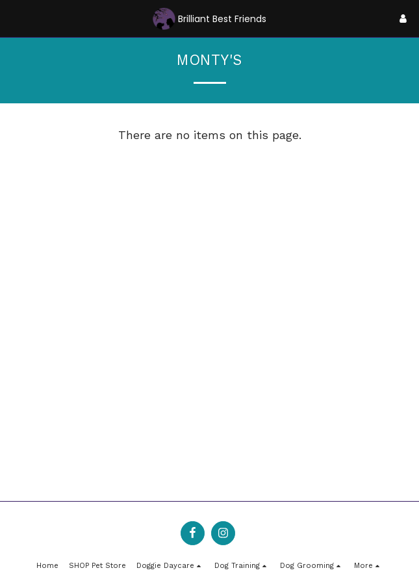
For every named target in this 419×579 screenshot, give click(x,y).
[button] (14, 18)
